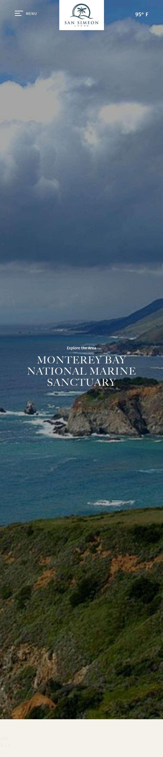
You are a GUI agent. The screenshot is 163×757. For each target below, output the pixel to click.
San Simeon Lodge (81, 15)
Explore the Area (81, 348)
